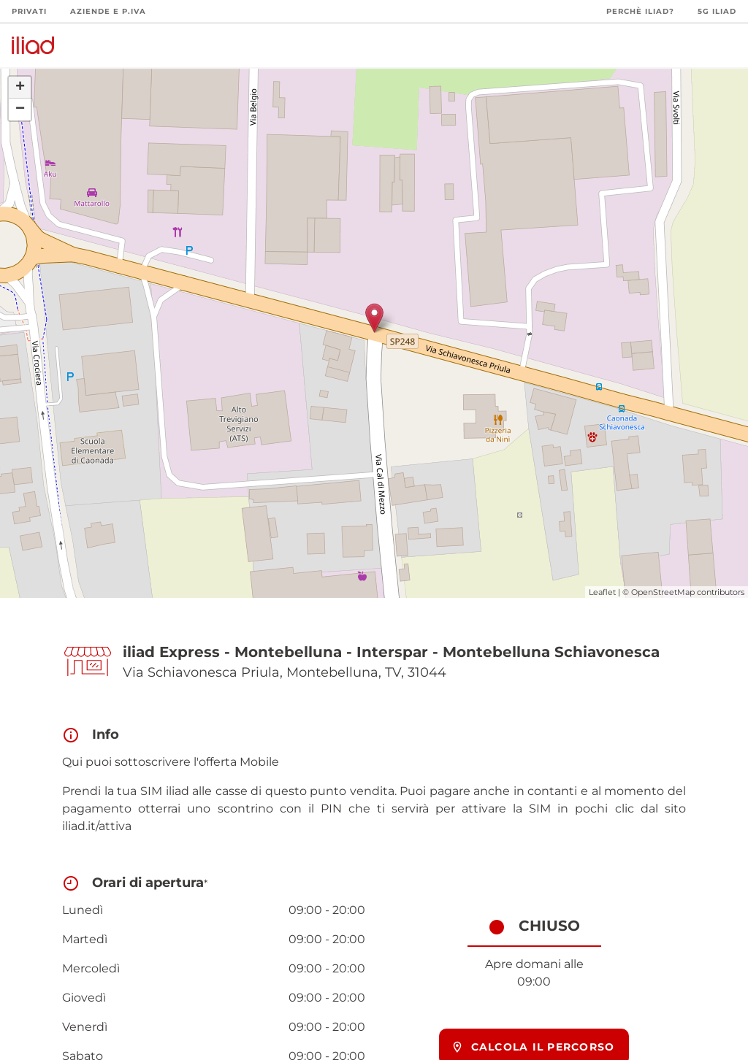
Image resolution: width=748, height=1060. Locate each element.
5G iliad (717, 11)
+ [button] (20, 88)
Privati (29, 11)
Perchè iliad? (640, 11)
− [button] (20, 109)
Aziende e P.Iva (108, 11)
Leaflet (602, 592)
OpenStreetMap (663, 592)
